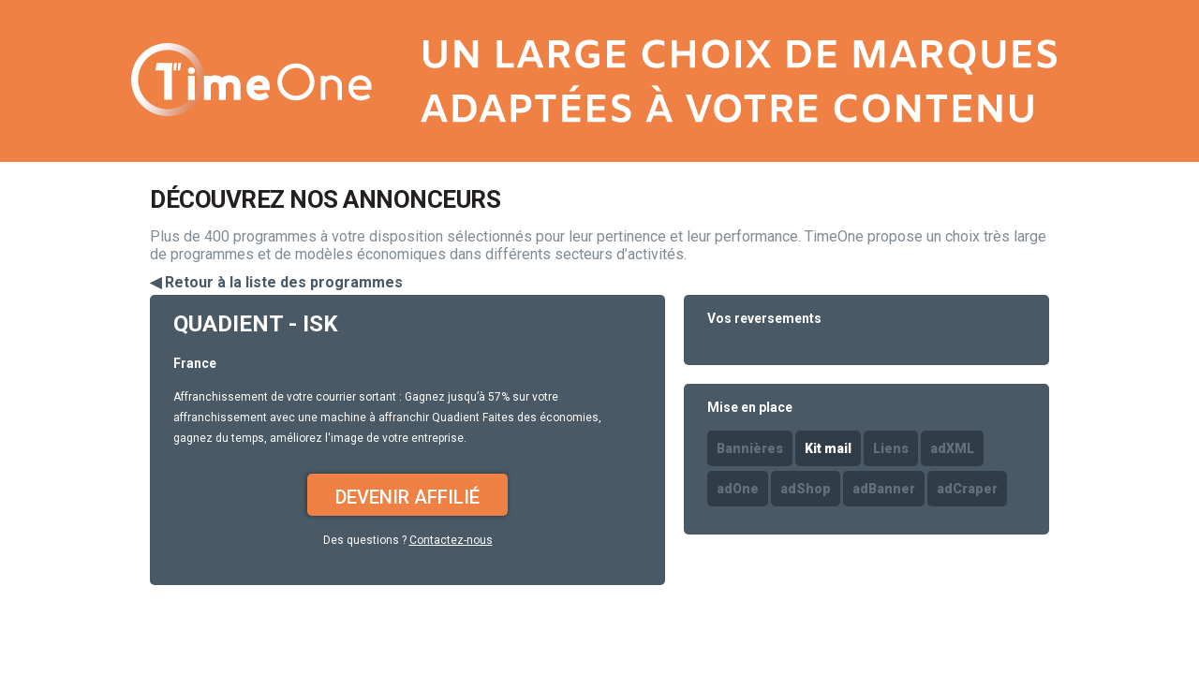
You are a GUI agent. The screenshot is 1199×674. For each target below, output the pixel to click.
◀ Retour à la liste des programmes (276, 282)
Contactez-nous (451, 540)
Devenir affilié (407, 497)
